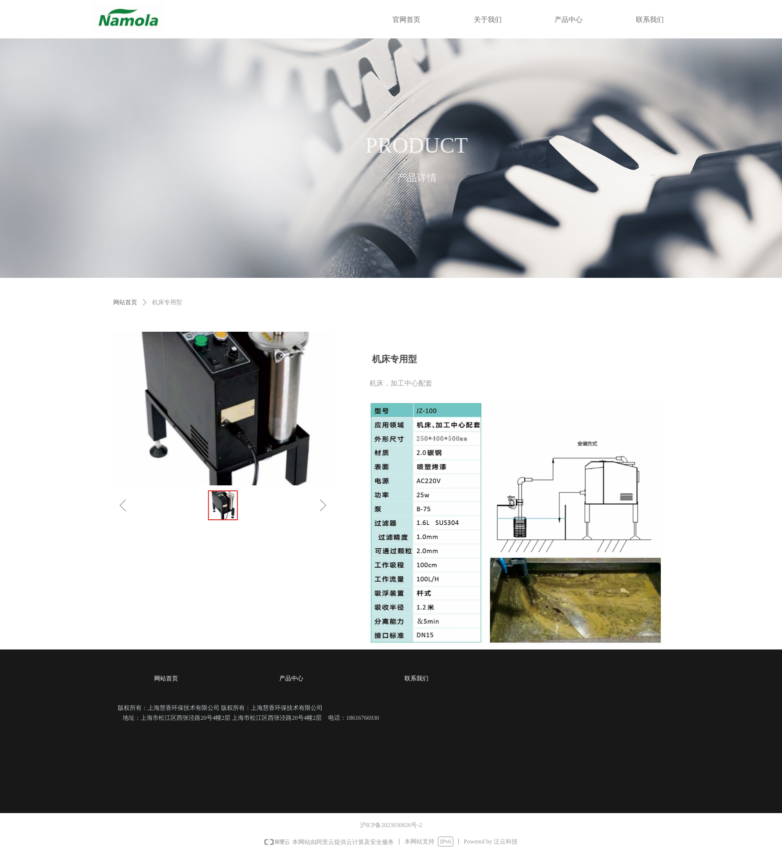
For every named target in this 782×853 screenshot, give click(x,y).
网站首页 (125, 302)
